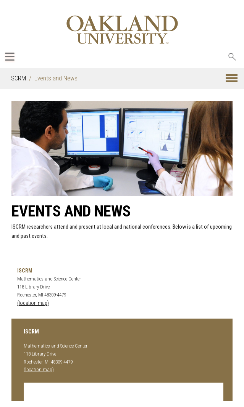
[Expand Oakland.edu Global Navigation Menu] (9, 56)
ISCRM (17, 78)
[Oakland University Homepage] (122, 29)
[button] (231, 78)
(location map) (33, 303)
